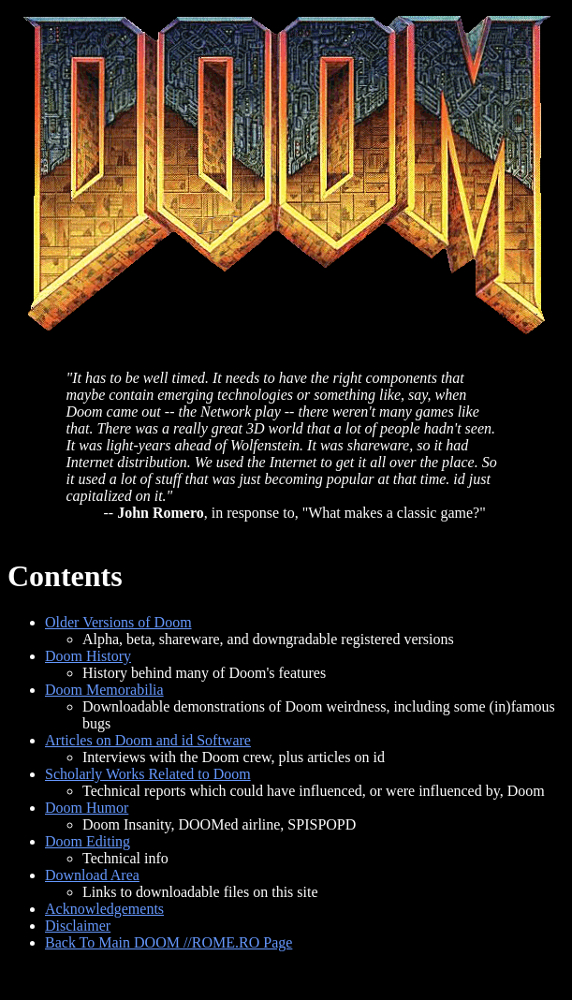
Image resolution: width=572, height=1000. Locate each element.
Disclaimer (77, 926)
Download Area (92, 875)
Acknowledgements (104, 909)
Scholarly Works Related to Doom (148, 774)
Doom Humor (86, 808)
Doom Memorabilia (104, 690)
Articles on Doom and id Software (148, 740)
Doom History (88, 656)
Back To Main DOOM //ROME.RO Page (168, 942)
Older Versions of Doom (118, 622)
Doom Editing (87, 841)
